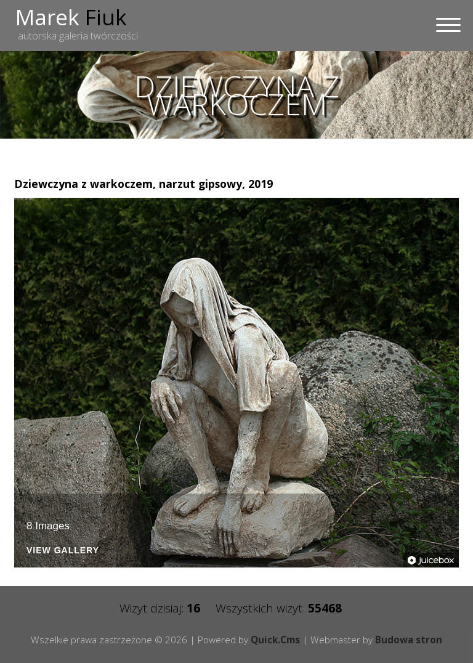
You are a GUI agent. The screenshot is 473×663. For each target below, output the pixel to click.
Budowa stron (408, 639)
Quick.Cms (275, 639)
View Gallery (62, 550)
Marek (71, 16)
